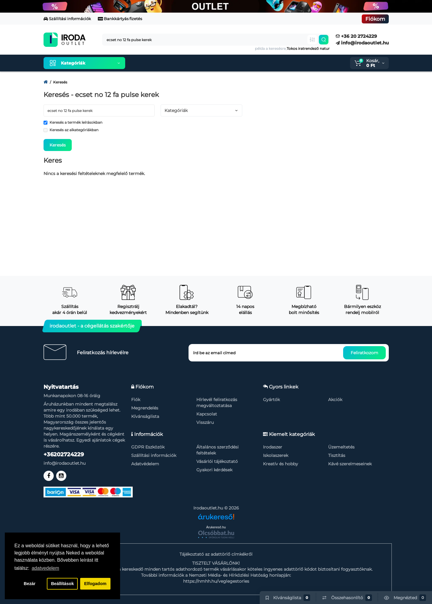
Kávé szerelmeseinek (350, 464)
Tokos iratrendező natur (308, 48)
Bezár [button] (29, 583)
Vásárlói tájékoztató (217, 461)
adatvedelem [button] (45, 568)
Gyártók (271, 399)
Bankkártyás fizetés (120, 18)
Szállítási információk (67, 18)
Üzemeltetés (341, 447)
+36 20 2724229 (356, 36)
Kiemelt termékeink (158, 63)
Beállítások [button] (62, 583)
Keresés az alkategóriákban (71, 130)
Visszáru (205, 422)
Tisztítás (336, 455)
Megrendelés (144, 408)
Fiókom (375, 19)
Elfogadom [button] (95, 583)
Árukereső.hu (216, 527)
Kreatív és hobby (280, 464)
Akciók (335, 399)
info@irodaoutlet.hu (362, 43)
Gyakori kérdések (214, 470)
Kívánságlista (145, 416)
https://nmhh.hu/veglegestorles (216, 581)
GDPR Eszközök (148, 447)
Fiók (135, 399)
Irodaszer (272, 447)
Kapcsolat (206, 414)
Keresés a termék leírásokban (73, 122)
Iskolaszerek (275, 455)
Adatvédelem (145, 464)
